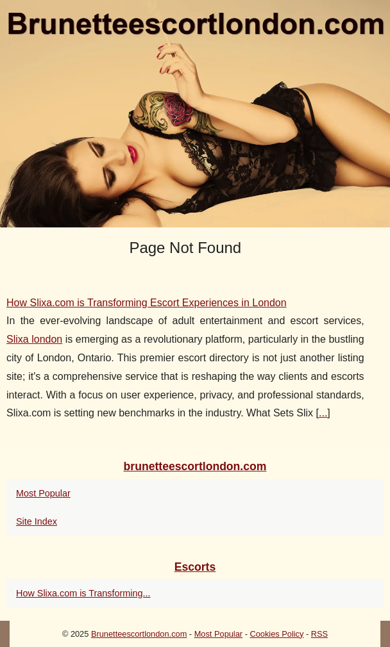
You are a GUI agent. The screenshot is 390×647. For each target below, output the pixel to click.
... (323, 412)
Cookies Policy (276, 634)
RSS (319, 634)
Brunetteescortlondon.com (139, 634)
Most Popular (43, 493)
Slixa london (34, 339)
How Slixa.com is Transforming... (83, 593)
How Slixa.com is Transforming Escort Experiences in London (146, 302)
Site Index (36, 521)
